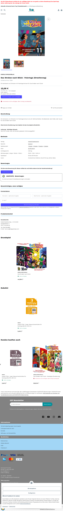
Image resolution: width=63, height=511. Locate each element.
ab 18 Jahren (31, 148)
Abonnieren (47, 404)
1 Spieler (30, 146)
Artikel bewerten (6, 172)
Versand (13, 90)
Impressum (5, 506)
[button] (58, 10)
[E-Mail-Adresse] (26, 404)
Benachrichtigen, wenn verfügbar (11, 96)
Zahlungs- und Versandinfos (8, 433)
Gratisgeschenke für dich (7, 428)
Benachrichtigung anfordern (31, 204)
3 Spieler (40, 146)
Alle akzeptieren (32, 488)
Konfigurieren (31, 493)
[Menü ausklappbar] (1, 10)
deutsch (30, 144)
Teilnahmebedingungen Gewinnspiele (11, 426)
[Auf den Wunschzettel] (48, 19)
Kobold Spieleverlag (33, 141)
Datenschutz (12, 506)
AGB (2, 445)
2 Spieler (35, 146)
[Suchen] (4, 10)
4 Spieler (46, 146)
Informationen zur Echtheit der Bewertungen (47, 509)
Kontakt (3, 431)
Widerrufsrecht (5, 443)
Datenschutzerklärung (25, 503)
